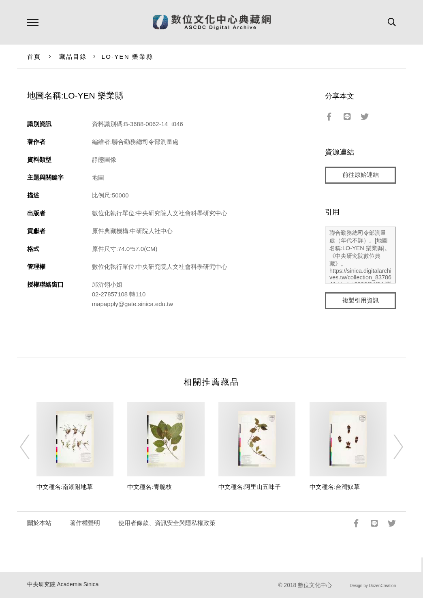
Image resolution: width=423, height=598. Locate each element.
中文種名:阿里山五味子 (249, 486)
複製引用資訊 (360, 300)
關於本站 (39, 522)
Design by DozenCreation (373, 585)
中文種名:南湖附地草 (64, 486)
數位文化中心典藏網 (212, 22)
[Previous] (32, 447)
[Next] (391, 447)
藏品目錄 (73, 56)
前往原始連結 (360, 174)
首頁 (34, 56)
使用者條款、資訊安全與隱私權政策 (167, 522)
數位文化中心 (315, 585)
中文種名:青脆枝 (149, 486)
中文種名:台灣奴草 (335, 486)
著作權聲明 (85, 522)
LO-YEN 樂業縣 (128, 56)
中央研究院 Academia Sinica (63, 584)
